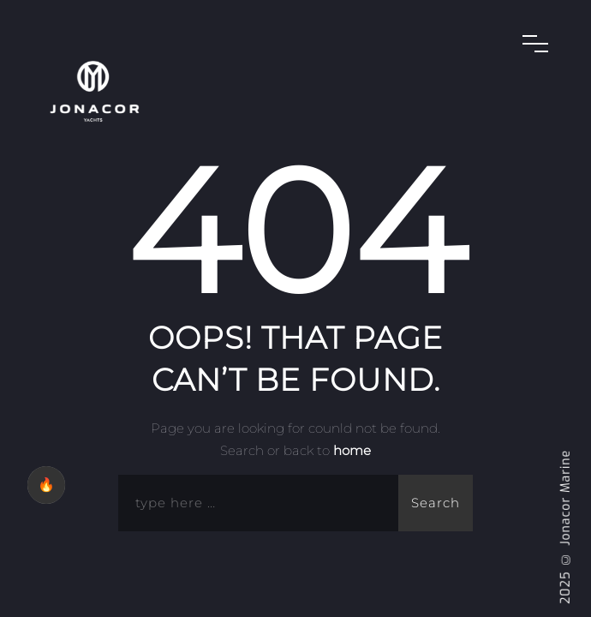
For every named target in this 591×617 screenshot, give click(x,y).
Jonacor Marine (566, 498)
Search (435, 502)
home (352, 450)
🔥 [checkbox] (46, 484)
